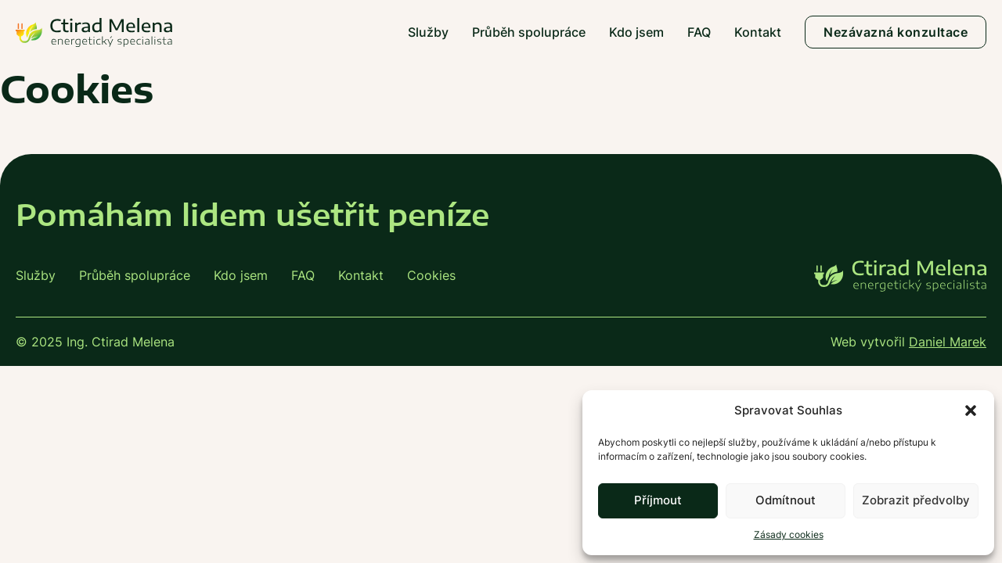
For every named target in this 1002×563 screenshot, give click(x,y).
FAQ (699, 32)
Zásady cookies (789, 534)
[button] (971, 410)
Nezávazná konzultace (896, 32)
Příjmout (658, 500)
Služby (428, 32)
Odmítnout (785, 500)
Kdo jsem (636, 32)
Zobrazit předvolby (916, 500)
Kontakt (757, 32)
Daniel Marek (947, 342)
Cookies (431, 275)
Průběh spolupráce (529, 32)
